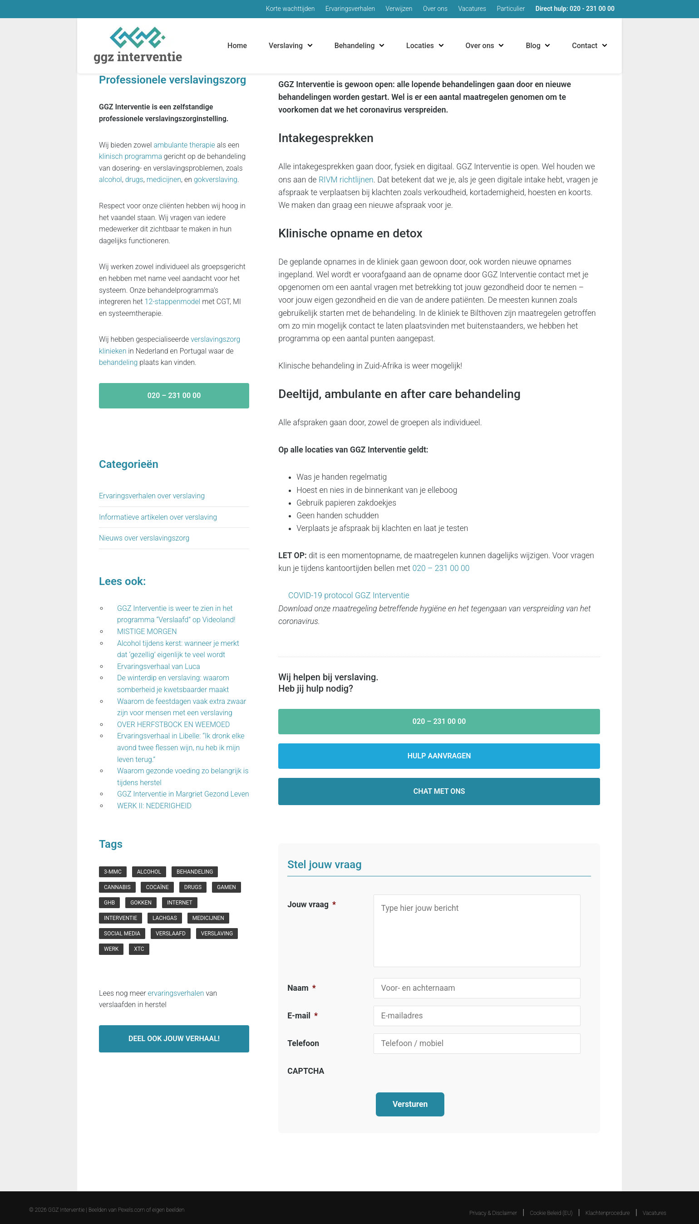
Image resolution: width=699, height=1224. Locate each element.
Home (237, 45)
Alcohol (149, 872)
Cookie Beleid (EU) (551, 1204)
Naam (301, 988)
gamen (226, 887)
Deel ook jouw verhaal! (174, 1038)
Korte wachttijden (290, 8)
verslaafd (171, 933)
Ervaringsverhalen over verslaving (152, 496)
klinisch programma (130, 156)
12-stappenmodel (173, 301)
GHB (109, 903)
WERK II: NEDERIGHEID (156, 805)
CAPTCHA (305, 1071)
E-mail (302, 1015)
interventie (120, 918)
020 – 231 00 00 (440, 568)
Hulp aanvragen (439, 756)
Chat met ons (439, 791)
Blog (533, 45)
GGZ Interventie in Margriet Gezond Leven (183, 794)
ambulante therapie (184, 145)
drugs (134, 179)
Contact (584, 45)
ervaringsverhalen (176, 993)
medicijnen (164, 179)
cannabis (117, 887)
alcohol (110, 179)
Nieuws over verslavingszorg (144, 538)
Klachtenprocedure (608, 1204)
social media (122, 933)
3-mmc (113, 872)
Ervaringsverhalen (350, 8)
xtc (139, 949)
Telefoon (303, 1043)
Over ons (435, 8)
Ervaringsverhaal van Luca (158, 666)
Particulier (511, 8)
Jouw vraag (311, 904)
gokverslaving (215, 179)
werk (111, 949)
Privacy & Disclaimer (493, 1204)
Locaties (420, 45)
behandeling (118, 362)
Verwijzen (399, 8)
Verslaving (286, 45)
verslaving (217, 933)
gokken (141, 903)
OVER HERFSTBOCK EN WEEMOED (174, 724)
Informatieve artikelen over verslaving (158, 517)
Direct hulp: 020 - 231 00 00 (575, 8)
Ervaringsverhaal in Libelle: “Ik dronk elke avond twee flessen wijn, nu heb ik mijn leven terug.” (181, 747)
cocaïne (157, 887)
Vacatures (472, 8)
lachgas (165, 918)
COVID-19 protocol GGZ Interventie (348, 595)
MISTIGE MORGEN (147, 631)
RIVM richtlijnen (346, 179)
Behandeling (355, 45)
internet (179, 903)
